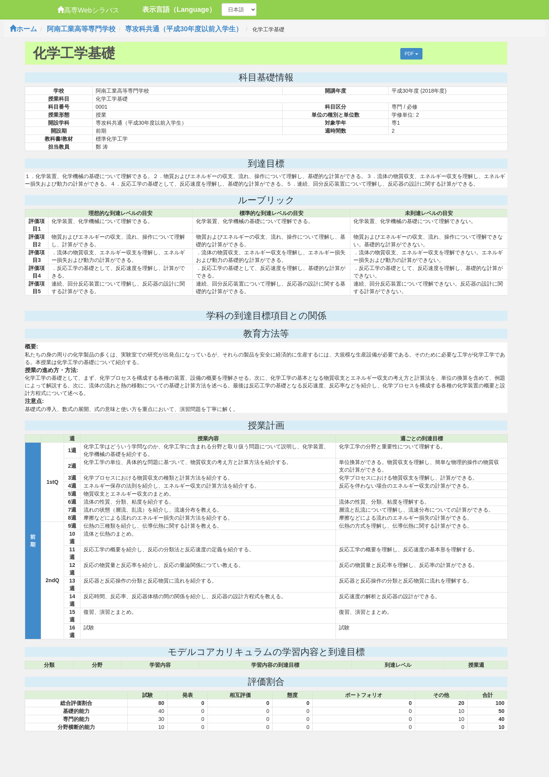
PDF (411, 53)
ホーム (23, 29)
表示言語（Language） (179, 9)
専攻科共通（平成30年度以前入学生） (183, 29)
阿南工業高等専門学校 (81, 29)
